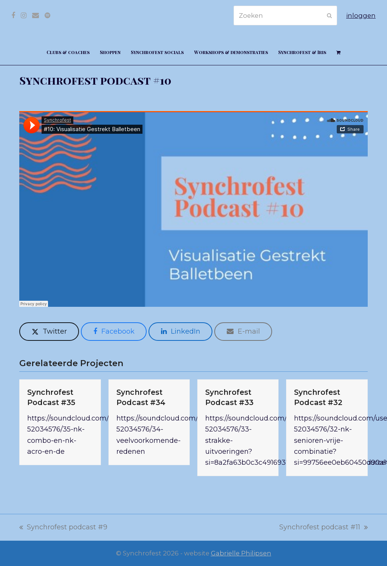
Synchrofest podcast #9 (63, 528)
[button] (338, 51)
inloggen (361, 15)
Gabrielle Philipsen (241, 553)
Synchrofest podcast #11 (323, 528)
